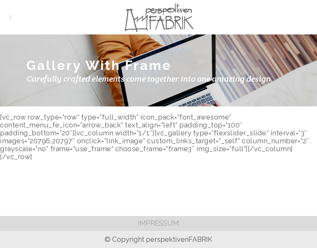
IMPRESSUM (158, 223)
